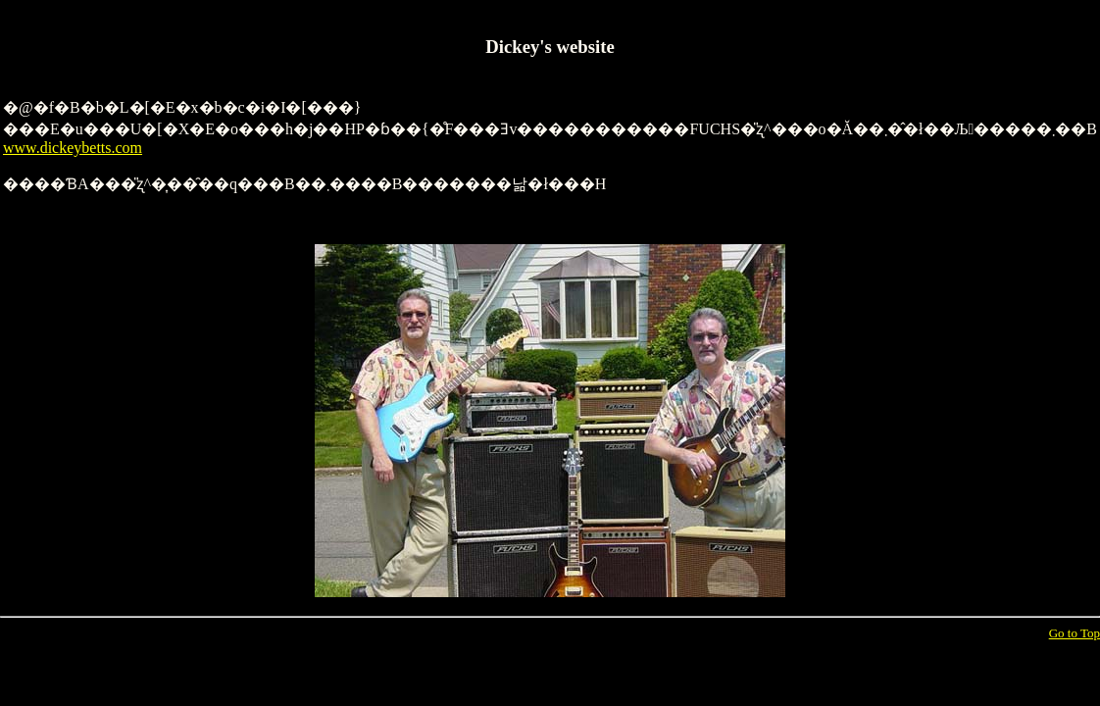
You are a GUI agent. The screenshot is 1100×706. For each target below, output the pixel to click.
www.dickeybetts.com (72, 147)
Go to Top (1074, 633)
